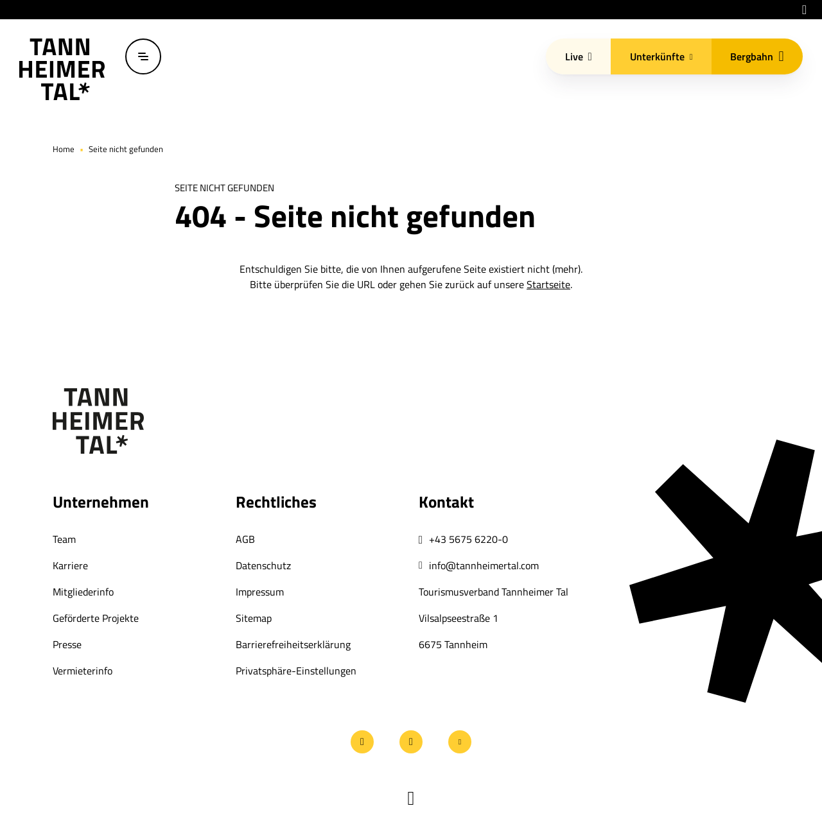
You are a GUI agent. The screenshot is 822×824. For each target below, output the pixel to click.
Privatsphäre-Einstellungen (296, 670)
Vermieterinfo (82, 670)
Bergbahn (756, 56)
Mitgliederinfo (83, 591)
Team (64, 539)
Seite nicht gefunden (126, 148)
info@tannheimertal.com (484, 565)
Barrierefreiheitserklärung (293, 644)
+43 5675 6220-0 (468, 539)
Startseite (548, 284)
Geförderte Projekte (96, 618)
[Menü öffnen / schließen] (143, 56)
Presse (67, 644)
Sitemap (254, 618)
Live (578, 56)
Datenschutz (263, 565)
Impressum (260, 591)
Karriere (70, 565)
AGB (245, 539)
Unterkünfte (661, 56)
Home (63, 148)
